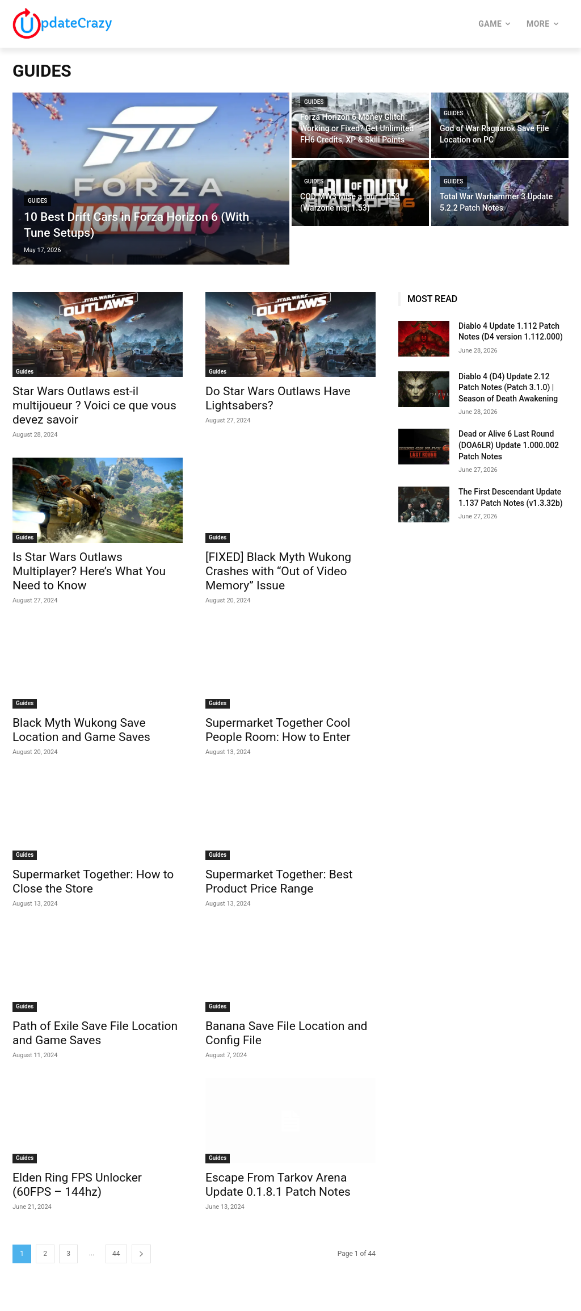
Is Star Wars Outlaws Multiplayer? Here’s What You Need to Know (89, 571)
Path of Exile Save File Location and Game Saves (95, 1033)
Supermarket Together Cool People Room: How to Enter (278, 730)
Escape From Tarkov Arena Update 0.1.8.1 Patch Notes (278, 1185)
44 (116, 1254)
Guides (37, 201)
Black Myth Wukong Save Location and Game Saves (81, 730)
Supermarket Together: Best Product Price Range (279, 881)
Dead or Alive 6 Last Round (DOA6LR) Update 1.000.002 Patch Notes (508, 444)
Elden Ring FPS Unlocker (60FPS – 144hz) (77, 1185)
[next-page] (141, 1254)
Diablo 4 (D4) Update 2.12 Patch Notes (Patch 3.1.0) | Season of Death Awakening (508, 387)
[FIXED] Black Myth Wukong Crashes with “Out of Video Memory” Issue (278, 571)
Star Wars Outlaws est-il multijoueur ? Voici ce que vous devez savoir (94, 405)
